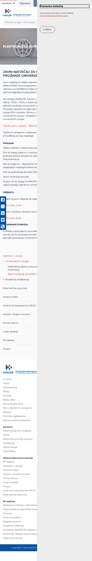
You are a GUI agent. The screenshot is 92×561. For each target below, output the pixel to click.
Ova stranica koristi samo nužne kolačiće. (57, 14)
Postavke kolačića (51, 6)
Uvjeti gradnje (10, 331)
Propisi (7, 349)
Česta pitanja (10, 387)
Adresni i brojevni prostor (16, 314)
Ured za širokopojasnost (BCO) (19, 305)
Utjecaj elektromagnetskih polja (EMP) (23, 509)
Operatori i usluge (12, 255)
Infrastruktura (10, 323)
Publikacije (9, 443)
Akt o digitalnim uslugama (17, 408)
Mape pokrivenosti (13, 538)
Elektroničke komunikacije (17, 430)
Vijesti (6, 383)
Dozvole (7, 513)
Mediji (6, 391)
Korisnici (8, 3)
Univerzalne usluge (17, 261)
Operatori (25, 3)
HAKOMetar (9, 451)
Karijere (7, 412)
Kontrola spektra (12, 517)
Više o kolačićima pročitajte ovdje (54, 16)
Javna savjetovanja (13, 403)
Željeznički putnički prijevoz (17, 439)
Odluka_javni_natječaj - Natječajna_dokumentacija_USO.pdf (35, 125)
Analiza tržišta (10, 297)
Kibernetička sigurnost (15, 288)
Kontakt (7, 395)
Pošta (6, 435)
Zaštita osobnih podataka (16, 420)
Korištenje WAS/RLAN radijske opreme (23, 529)
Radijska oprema (12, 521)
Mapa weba (9, 399)
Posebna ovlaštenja (17, 279)
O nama (7, 379)
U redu (47, 29)
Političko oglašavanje (14, 416)
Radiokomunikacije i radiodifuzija (20, 505)
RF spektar (8, 340)
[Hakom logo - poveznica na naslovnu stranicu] (17, 12)
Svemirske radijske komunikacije (20, 534)
